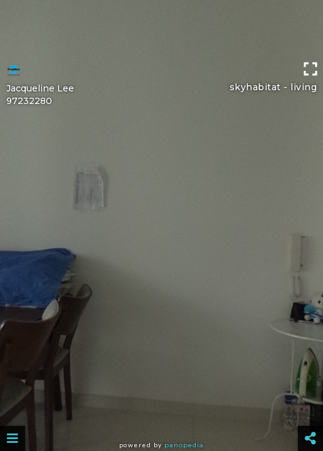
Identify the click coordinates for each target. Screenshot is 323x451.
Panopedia (184, 445)
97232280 (29, 100)
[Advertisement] (161, 28)
